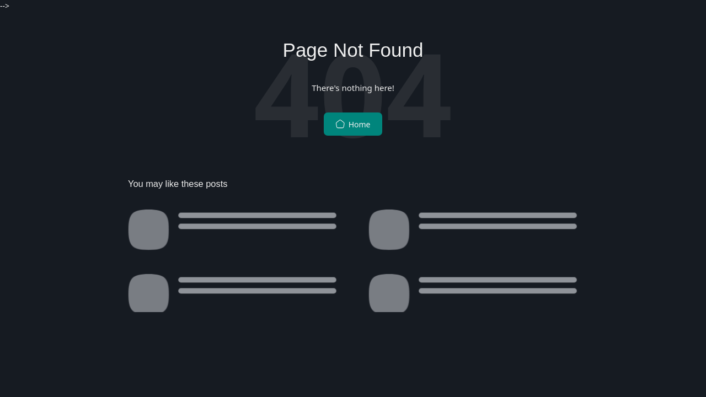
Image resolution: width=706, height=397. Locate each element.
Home (352, 124)
